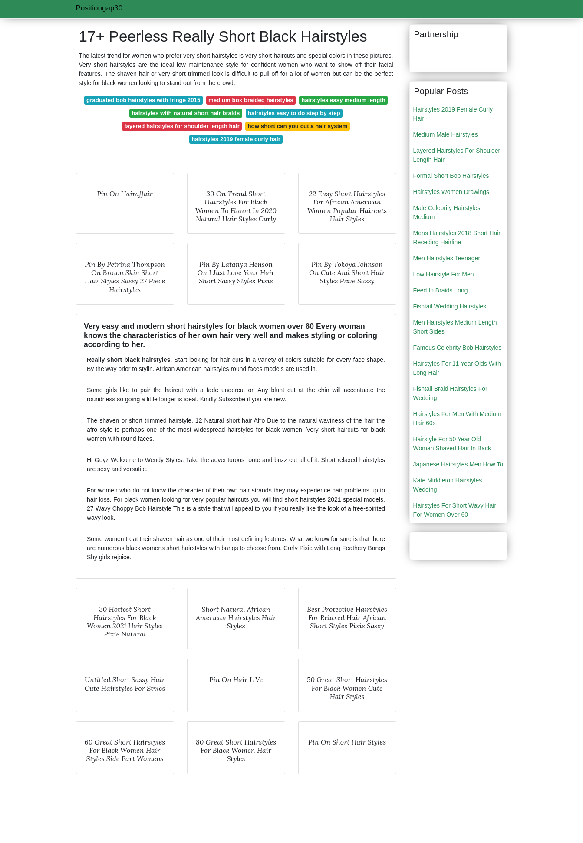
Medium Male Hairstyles (445, 134)
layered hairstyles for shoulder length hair (182, 126)
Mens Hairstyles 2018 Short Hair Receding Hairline (457, 238)
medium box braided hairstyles (250, 100)
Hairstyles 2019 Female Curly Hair (453, 114)
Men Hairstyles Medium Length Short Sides (455, 327)
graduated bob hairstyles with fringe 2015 (143, 100)
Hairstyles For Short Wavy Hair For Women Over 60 (455, 510)
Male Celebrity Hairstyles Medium (447, 212)
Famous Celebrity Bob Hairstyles (457, 347)
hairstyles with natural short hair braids (186, 113)
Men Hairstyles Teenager (447, 258)
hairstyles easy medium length (343, 100)
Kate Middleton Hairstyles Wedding (447, 485)
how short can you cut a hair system (297, 126)
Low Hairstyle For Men (443, 274)
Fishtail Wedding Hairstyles (450, 306)
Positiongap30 (99, 8)
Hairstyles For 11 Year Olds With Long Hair (457, 368)
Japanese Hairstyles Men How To (458, 464)
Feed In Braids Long (440, 290)
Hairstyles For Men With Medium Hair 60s (457, 418)
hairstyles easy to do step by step (294, 113)
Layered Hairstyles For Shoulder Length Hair (457, 155)
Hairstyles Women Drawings (451, 191)
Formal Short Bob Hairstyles (451, 175)
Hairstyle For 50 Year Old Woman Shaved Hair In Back (452, 444)
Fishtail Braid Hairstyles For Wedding (450, 393)
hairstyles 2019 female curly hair (235, 139)
